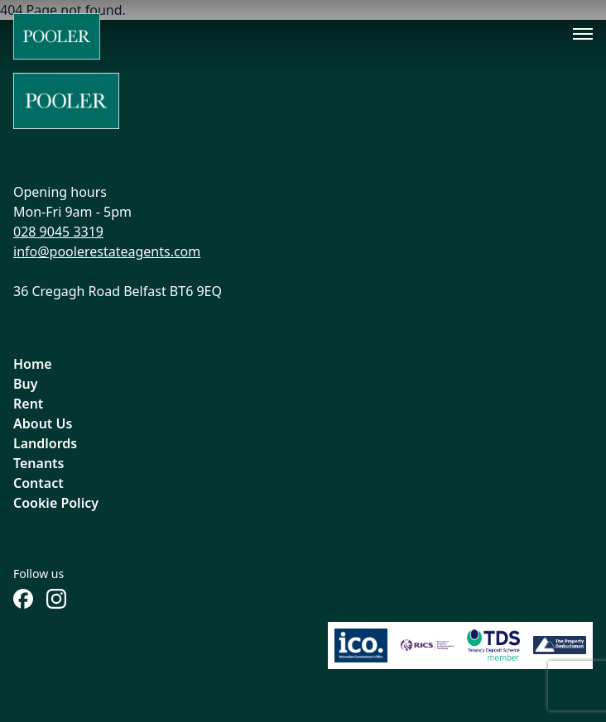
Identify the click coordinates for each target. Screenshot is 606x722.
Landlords (45, 443)
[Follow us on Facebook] (23, 599)
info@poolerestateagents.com (106, 251)
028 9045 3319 (58, 231)
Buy (25, 384)
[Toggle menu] (583, 34)
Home (32, 364)
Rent (28, 403)
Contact (38, 483)
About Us (42, 423)
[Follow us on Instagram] (56, 599)
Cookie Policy (56, 503)
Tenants (39, 463)
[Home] (56, 36)
